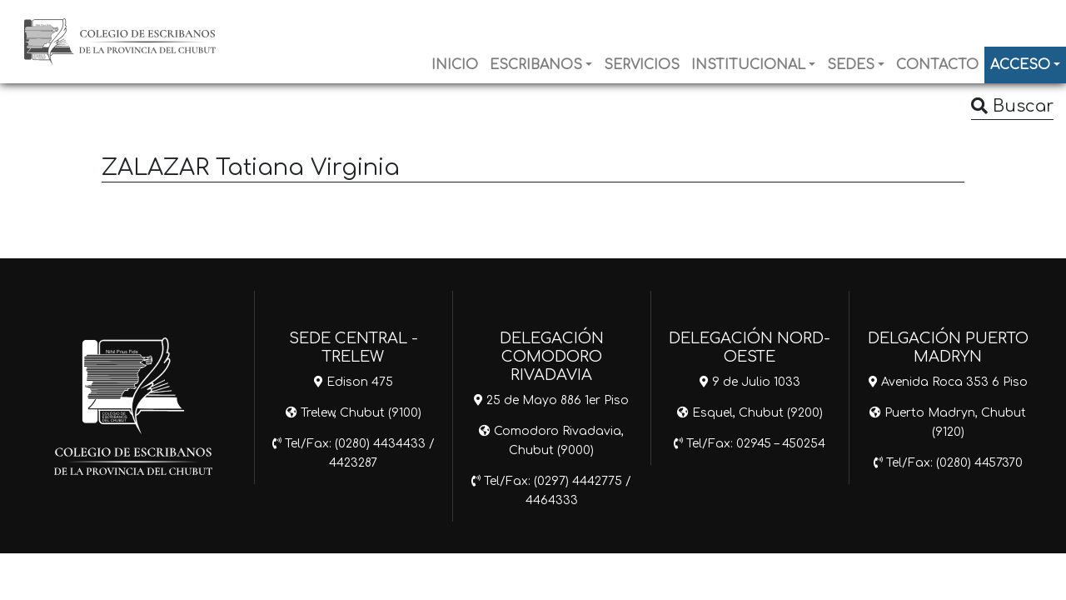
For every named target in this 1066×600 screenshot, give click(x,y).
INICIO (454, 65)
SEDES (850, 65)
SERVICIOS (642, 65)
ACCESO (1020, 65)
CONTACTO (937, 65)
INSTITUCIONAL (748, 65)
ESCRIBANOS (536, 65)
